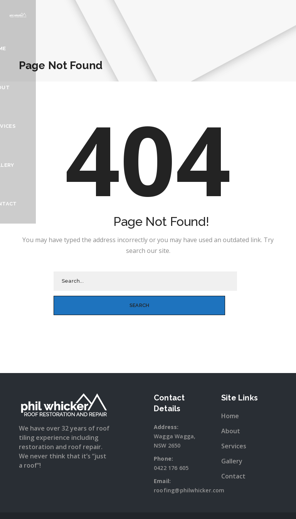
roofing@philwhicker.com (189, 466)
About (159, 87)
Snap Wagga (164, 506)
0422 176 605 (171, 443)
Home (131, 87)
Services (192, 87)
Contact (264, 87)
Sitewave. (229, 506)
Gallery (228, 87)
